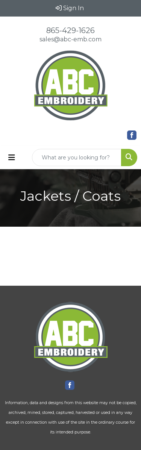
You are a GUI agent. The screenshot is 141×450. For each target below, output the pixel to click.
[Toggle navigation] (12, 157)
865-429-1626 (70, 30)
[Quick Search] (76, 157)
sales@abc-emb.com (70, 39)
